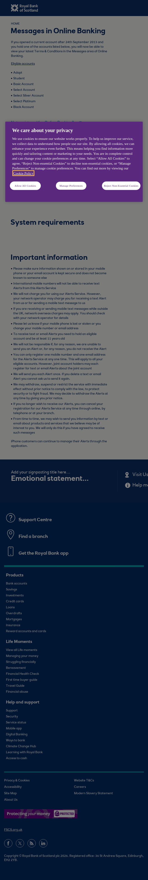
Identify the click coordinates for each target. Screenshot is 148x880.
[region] (74, 162)
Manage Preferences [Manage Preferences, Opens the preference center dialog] (71, 185)
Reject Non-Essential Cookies (121, 185)
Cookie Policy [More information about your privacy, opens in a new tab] (23, 173)
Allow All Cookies (25, 185)
